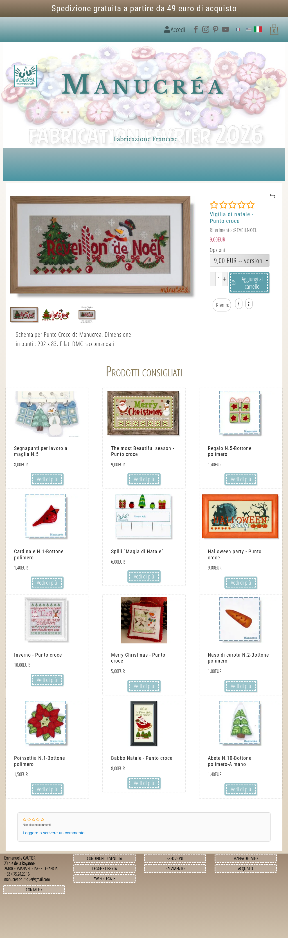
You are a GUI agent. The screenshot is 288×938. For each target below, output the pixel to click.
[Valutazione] (232, 204)
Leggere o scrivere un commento (53, 832)
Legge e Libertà (104, 868)
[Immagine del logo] (25, 76)
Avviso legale (104, 879)
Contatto (34, 890)
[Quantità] (218, 279)
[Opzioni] (239, 260)
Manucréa (144, 84)
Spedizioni (175, 858)
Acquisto (245, 868)
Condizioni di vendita (104, 858)
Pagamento (175, 868)
